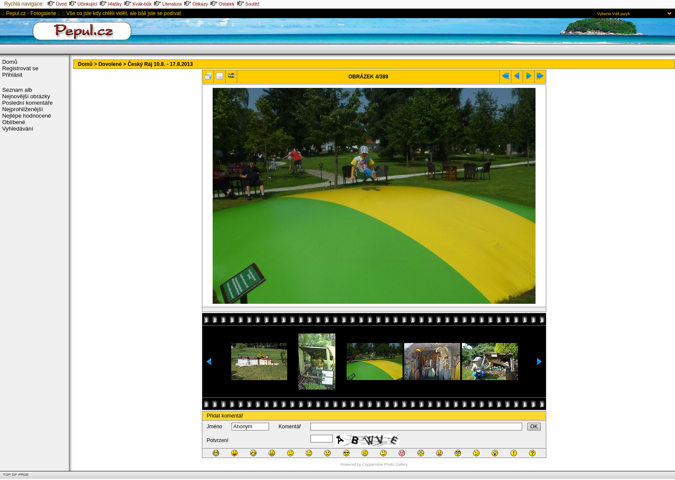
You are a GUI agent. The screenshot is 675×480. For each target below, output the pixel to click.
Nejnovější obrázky (26, 96)
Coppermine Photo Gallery (385, 464)
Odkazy (196, 3)
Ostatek (223, 3)
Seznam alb (17, 90)
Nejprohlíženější (22, 109)
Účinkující (83, 3)
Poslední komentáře (27, 103)
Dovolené (110, 64)
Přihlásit (12, 75)
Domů (9, 62)
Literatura (168, 3)
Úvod (57, 3)
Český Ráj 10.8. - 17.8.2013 (159, 64)
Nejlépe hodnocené (26, 115)
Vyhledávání (17, 128)
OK (534, 427)
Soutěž (248, 3)
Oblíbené (13, 122)
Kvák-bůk (138, 3)
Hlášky (111, 3)
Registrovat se (20, 68)
